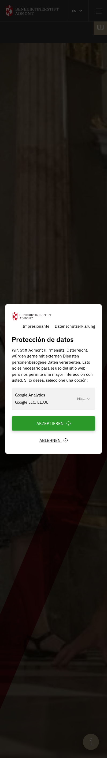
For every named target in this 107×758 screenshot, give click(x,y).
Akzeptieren (53, 423)
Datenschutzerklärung (75, 326)
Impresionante (36, 326)
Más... (83, 398)
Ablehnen (53, 440)
